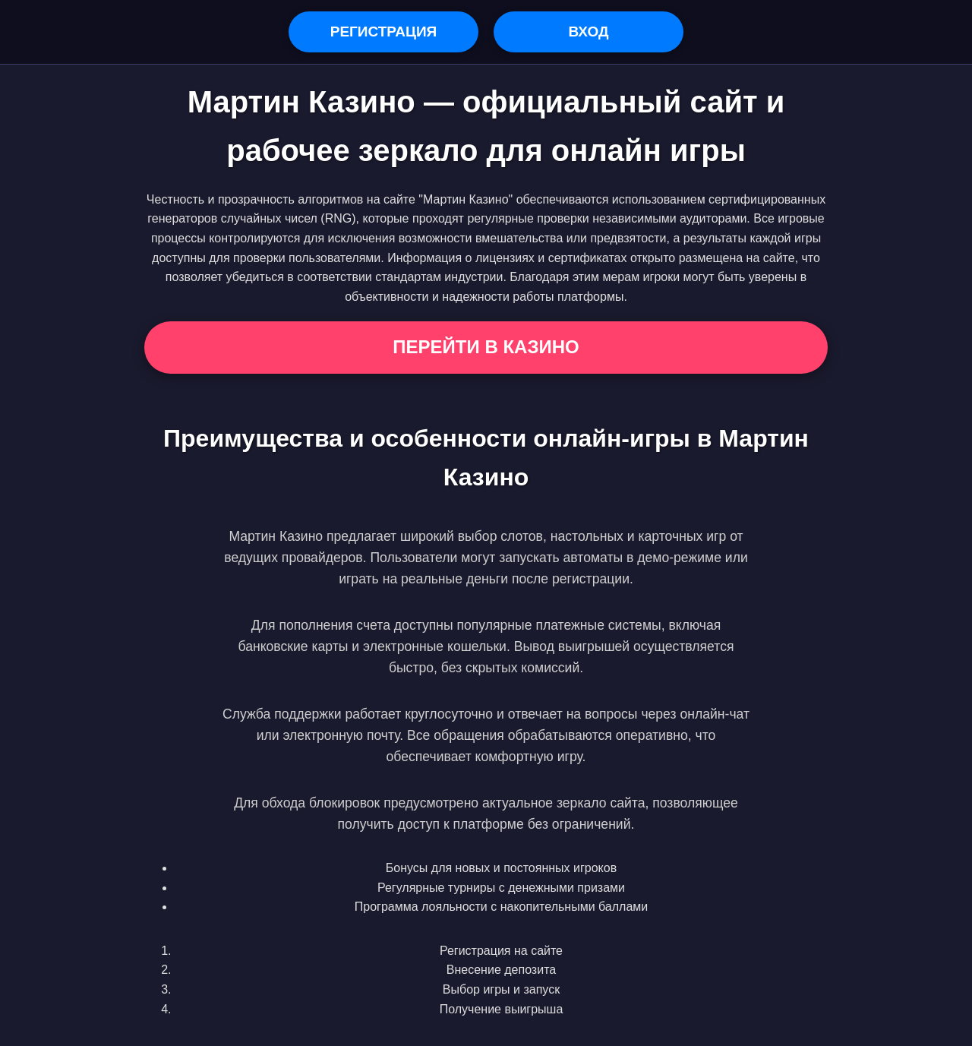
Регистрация (383, 32)
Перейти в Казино (486, 347)
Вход (588, 32)
